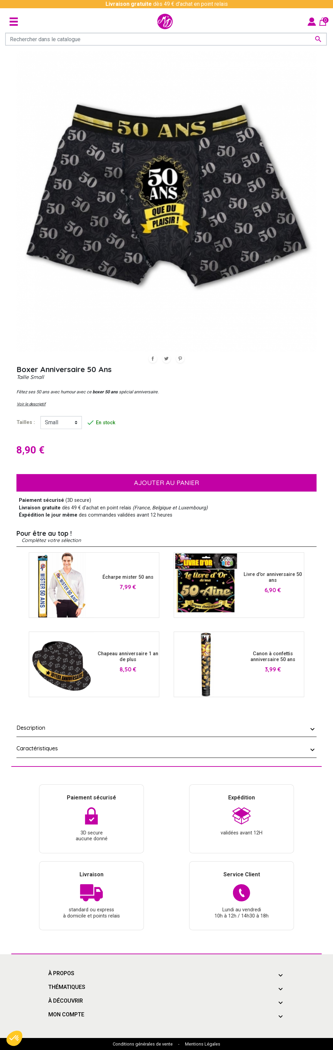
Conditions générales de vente (143, 1044)
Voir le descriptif (31, 404)
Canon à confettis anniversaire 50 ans (272, 656)
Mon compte (66, 1014)
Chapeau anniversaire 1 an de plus (128, 656)
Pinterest (180, 359)
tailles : (25, 422)
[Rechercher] (166, 39)
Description (30, 727)
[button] (14, 1038)
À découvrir (65, 1000)
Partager (153, 359)
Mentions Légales (202, 1044)
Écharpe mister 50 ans (127, 577)
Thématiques (66, 987)
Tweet (166, 359)
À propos (61, 973)
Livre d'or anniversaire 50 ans (273, 577)
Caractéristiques (37, 748)
